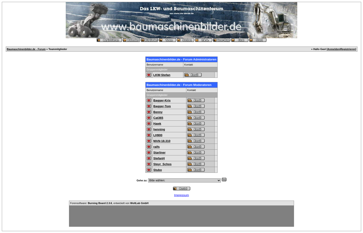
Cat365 (158, 118)
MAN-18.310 (161, 141)
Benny (158, 112)
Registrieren (348, 49)
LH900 (157, 135)
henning (159, 129)
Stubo (157, 170)
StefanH (159, 158)
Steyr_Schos (162, 164)
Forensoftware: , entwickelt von (109, 203)
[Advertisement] (181, 216)
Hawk (157, 123)
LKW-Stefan (161, 75)
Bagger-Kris (161, 100)
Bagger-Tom (162, 106)
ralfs (156, 146)
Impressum (181, 195)
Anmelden (333, 49)
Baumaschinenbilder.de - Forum (26, 49)
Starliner (159, 152)
